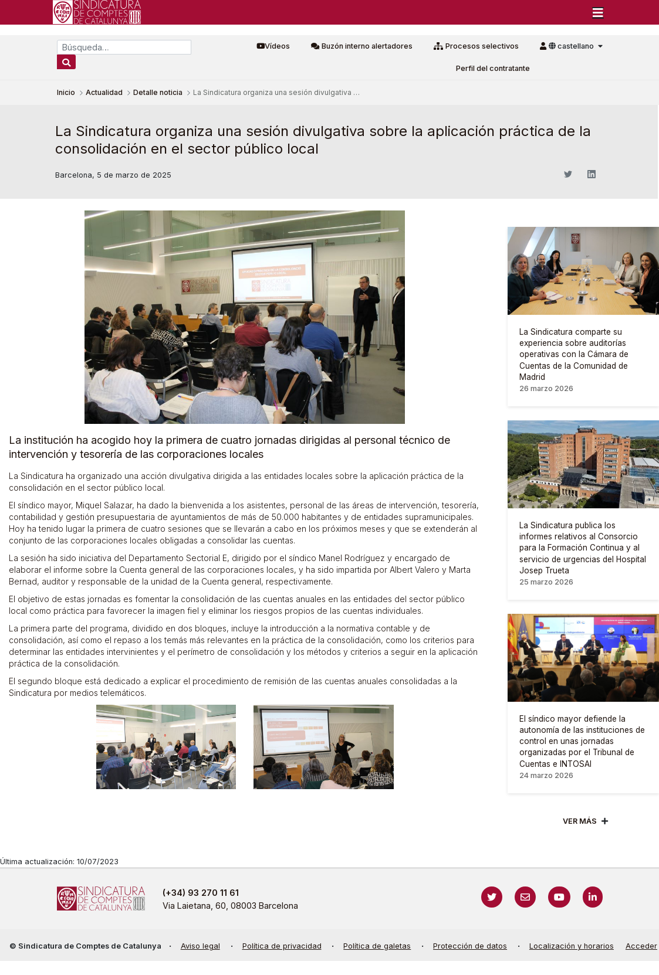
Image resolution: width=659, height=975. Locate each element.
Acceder (641, 946)
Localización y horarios (571, 946)
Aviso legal (200, 946)
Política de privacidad (282, 946)
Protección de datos (470, 946)
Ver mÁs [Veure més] (580, 821)
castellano (572, 46)
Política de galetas (377, 946)
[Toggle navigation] (597, 12)
